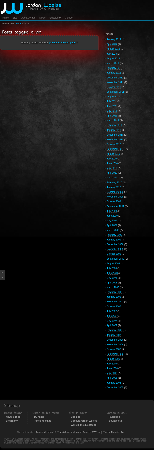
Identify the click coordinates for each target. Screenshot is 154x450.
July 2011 (112, 101)
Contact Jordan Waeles (84, 420)
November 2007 (115, 301)
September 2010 (115, 149)
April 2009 (112, 225)
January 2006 (114, 382)
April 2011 (112, 115)
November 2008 (115, 249)
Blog (15, 17)
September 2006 (115, 354)
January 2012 (114, 72)
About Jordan (28, 17)
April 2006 (112, 377)
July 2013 (112, 53)
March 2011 (113, 120)
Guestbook (55, 17)
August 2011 (113, 96)
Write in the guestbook (83, 425)
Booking (75, 417)
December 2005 (115, 387)
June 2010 (112, 163)
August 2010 (113, 154)
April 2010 (112, 172)
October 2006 (114, 349)
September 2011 (115, 91)
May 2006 (112, 373)
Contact (69, 17)
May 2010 (112, 168)
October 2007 (114, 306)
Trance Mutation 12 (46, 432)
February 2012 (114, 68)
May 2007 (112, 320)
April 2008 (112, 282)
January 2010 (114, 187)
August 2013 (113, 49)
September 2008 (115, 258)
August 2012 (113, 58)
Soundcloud (115, 420)
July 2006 (112, 363)
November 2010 (115, 139)
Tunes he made (42, 420)
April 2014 (112, 44)
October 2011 (114, 87)
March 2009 (113, 230)
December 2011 (115, 77)
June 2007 (112, 316)
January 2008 (114, 296)
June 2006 (112, 368)
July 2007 (112, 311)
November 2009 (115, 196)
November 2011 (115, 82)
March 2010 (113, 177)
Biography (12, 420)
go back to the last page (62, 42)
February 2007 (114, 330)
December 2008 (115, 244)
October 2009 (114, 201)
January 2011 (114, 130)
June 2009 (112, 215)
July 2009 (112, 211)
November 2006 (115, 344)
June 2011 (112, 106)
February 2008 (114, 292)
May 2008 (112, 277)
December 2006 (115, 339)
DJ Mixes (39, 417)
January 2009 (114, 239)
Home (5, 17)
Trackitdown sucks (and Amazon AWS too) (79, 432)
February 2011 (114, 125)
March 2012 (113, 63)
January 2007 (114, 335)
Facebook (114, 417)
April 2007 (112, 325)
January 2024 (114, 39)
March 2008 (113, 287)
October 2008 (114, 253)
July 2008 (112, 268)
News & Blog (13, 417)
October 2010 (114, 144)
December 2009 (115, 192)
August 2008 (113, 263)
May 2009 (112, 220)
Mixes (42, 17)
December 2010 (115, 134)
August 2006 (113, 359)
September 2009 (115, 206)
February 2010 (114, 182)
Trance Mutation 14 (113, 432)
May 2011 (112, 111)
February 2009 (114, 235)
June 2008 (112, 273)
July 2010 (112, 158)
